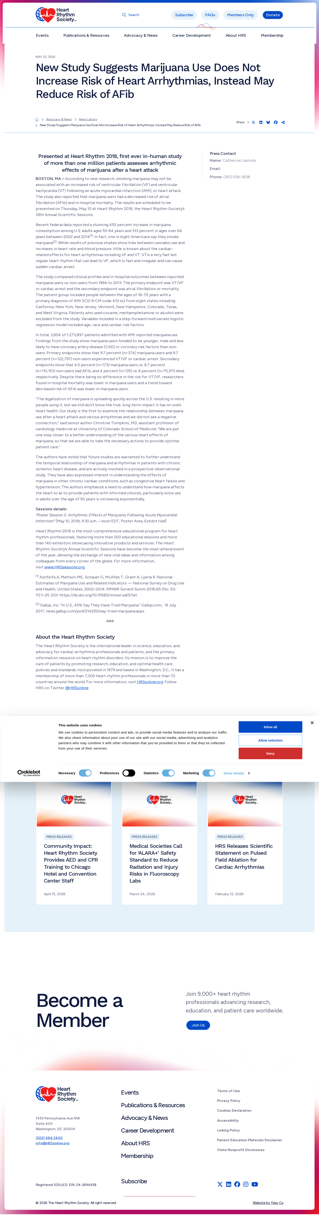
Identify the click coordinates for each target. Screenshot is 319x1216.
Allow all (270, 1161)
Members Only (240, 16)
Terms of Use (228, 1093)
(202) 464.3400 (49, 1139)
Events (42, 37)
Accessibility (228, 1122)
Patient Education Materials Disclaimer (249, 1142)
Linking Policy (228, 1132)
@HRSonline (76, 689)
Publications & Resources (86, 37)
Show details (234, 1207)
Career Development (191, 37)
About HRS (236, 37)
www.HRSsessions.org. (64, 568)
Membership (272, 37)
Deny (270, 1187)
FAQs (210, 16)
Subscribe (184, 16)
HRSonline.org (150, 683)
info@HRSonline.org (52, 1145)
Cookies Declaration (234, 1112)
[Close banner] (312, 1156)
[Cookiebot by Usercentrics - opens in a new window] (28, 1207)
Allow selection (270, 1174)
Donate (273, 16)
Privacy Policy (228, 1102)
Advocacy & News (140, 37)
